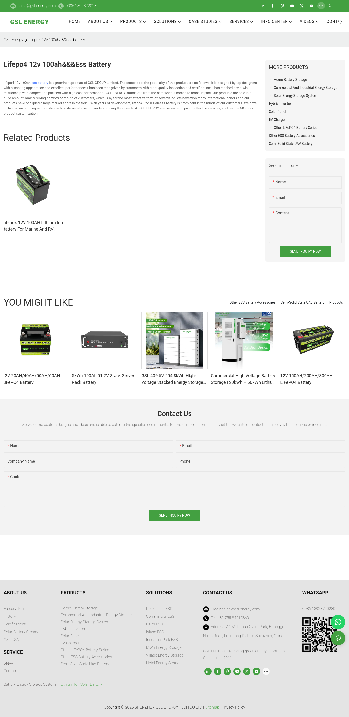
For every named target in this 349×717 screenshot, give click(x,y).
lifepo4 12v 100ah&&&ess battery (57, 39)
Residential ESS (159, 608)
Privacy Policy (233, 707)
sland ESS (155, 632)
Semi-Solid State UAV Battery (302, 302)
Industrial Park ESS (162, 639)
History (10, 616)
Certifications (15, 624)
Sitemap (212, 707)
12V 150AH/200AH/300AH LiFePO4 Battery (306, 379)
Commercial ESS (160, 616)
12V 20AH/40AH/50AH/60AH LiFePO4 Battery (31, 379)
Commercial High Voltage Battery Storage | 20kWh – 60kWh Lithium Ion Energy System (244, 379)
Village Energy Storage (165, 655)
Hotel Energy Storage (164, 663)
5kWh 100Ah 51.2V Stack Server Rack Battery (103, 379)
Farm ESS (154, 624)
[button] (341, 21)
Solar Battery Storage (21, 632)
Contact (10, 670)
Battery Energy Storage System (30, 684)
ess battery (40, 83)
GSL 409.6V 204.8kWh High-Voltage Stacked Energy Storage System (172, 379)
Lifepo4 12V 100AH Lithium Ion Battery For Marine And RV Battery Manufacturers (32, 226)
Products (336, 302)
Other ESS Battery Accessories (253, 302)
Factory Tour (14, 608)
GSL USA (12, 639)
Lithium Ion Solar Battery (81, 684)
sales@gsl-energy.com (37, 5)
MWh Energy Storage (164, 647)
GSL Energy (13, 39)
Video (8, 664)
